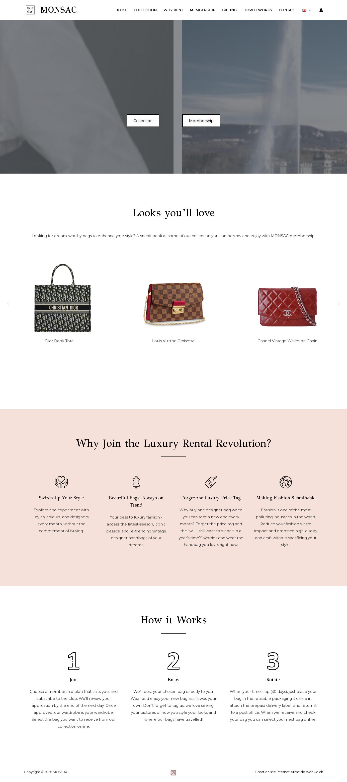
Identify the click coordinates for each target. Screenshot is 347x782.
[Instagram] (173, 773)
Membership (202, 10)
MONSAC (58, 9)
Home (121, 10)
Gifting (229, 10)
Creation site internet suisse (277, 772)
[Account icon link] (321, 10)
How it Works (257, 10)
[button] (8, 304)
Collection (145, 10)
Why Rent (173, 10)
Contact (287, 10)
